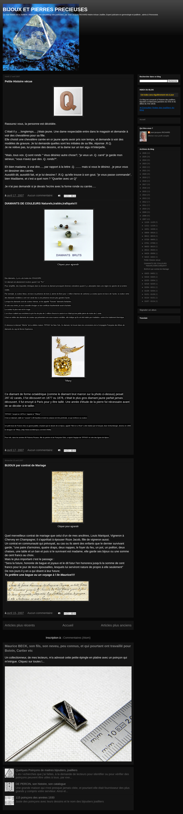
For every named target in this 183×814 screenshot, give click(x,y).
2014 (144, 195)
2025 (144, 157)
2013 (144, 198)
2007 (144, 219)
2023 (144, 164)
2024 (144, 160)
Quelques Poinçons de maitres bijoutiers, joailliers (46, 770)
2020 (144, 174)
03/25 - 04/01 (149, 273)
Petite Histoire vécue (18, 81)
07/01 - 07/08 (149, 243)
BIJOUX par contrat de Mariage (25, 465)
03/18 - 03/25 (149, 277)
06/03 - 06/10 (149, 246)
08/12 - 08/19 (149, 236)
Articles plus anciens (116, 625)
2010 (144, 209)
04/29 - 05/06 (149, 253)
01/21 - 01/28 (149, 294)
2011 (144, 205)
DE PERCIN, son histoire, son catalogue (41, 783)
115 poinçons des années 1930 (35, 797)
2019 (144, 177)
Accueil (67, 625)
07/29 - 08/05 (149, 239)
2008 (144, 216)
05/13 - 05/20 (149, 250)
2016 (144, 188)
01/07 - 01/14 (149, 301)
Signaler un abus (148, 310)
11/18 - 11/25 (149, 222)
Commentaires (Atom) (76, 637)
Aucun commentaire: (40, 195)
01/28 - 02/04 (149, 291)
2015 (144, 191)
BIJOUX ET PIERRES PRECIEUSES (45, 9)
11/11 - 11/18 (149, 226)
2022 (144, 167)
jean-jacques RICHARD (160, 132)
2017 (144, 184)
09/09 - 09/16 (149, 233)
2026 (144, 153)
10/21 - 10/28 (149, 229)
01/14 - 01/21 (149, 298)
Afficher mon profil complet (158, 136)
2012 (144, 202)
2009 (144, 212)
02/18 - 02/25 (149, 284)
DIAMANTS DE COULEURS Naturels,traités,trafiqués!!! (41, 203)
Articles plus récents (20, 625)
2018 (144, 181)
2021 (144, 171)
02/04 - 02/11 (149, 287)
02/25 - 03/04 (149, 280)
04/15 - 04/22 (149, 257)
